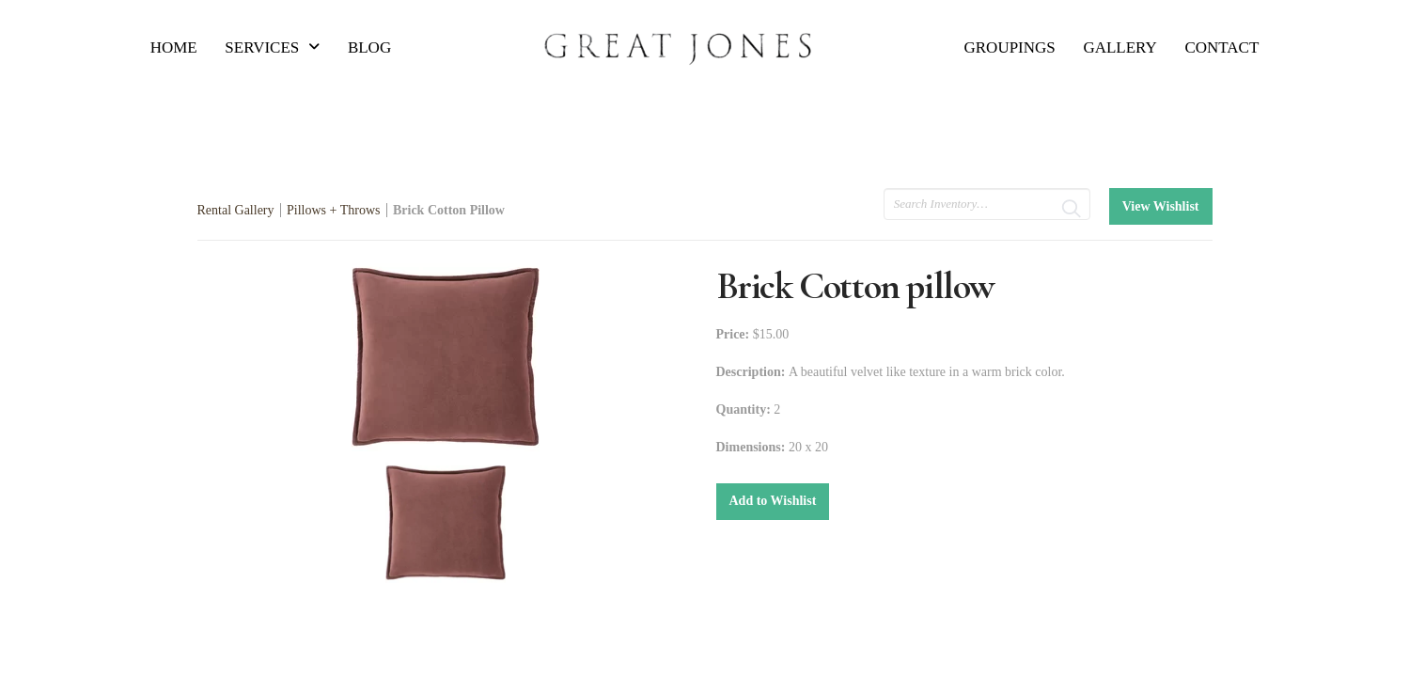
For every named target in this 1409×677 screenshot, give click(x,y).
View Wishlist (1160, 206)
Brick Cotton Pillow (449, 210)
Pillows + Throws (333, 210)
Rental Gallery (235, 210)
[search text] (987, 204)
